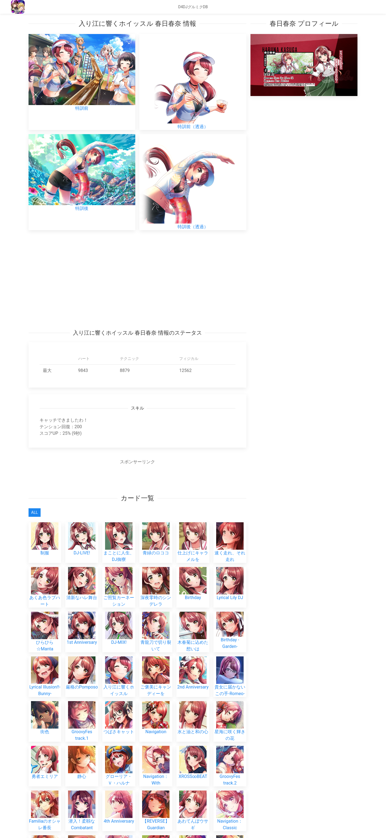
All (34, 512)
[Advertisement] (138, 279)
